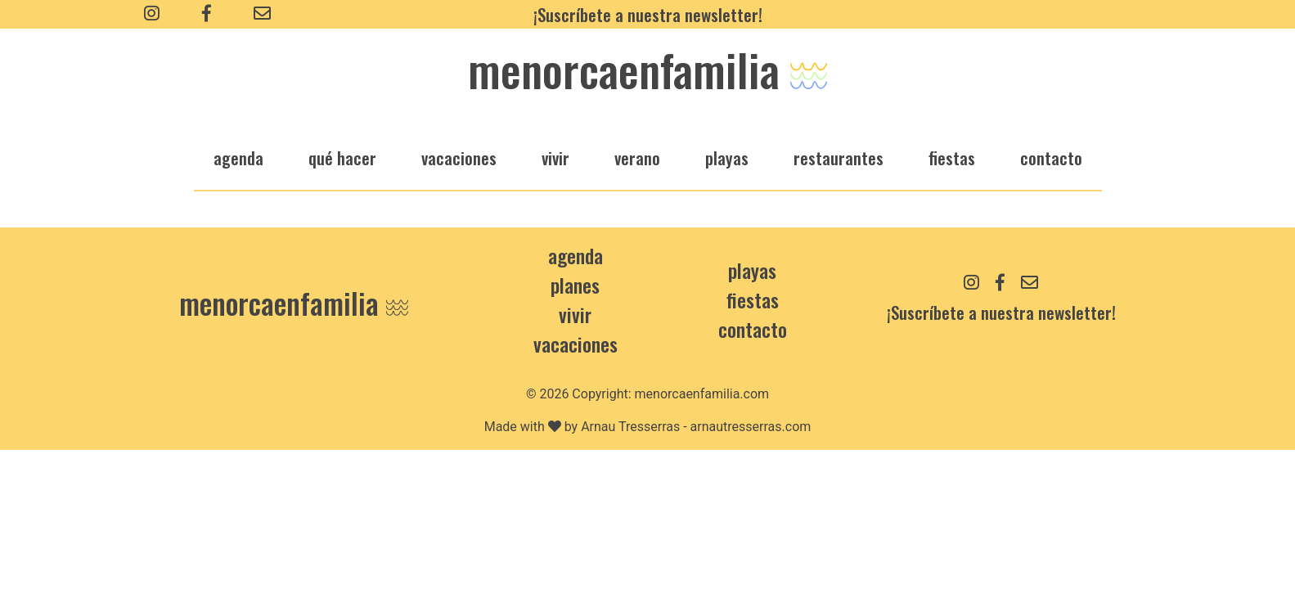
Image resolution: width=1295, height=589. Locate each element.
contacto (752, 329)
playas (727, 157)
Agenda (575, 255)
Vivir (575, 314)
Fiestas (752, 299)
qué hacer (342, 157)
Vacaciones (575, 343)
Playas (752, 270)
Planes (575, 284)
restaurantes (839, 157)
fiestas (952, 157)
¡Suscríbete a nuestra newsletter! (647, 14)
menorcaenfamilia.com (702, 394)
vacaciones (459, 157)
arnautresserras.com (751, 426)
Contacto (1051, 157)
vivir (555, 157)
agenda (238, 157)
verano (637, 157)
